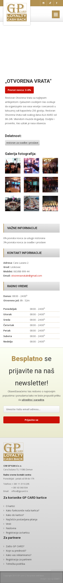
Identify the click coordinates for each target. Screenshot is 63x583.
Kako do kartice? (15, 515)
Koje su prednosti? (16, 550)
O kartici (10, 506)
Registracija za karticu (18, 532)
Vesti (8, 523)
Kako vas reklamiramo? (18, 555)
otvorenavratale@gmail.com (26, 275)
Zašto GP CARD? (15, 546)
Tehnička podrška (15, 563)
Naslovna (11, 528)
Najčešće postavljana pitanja (21, 519)
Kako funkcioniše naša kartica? (22, 510)
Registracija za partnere (19, 559)
